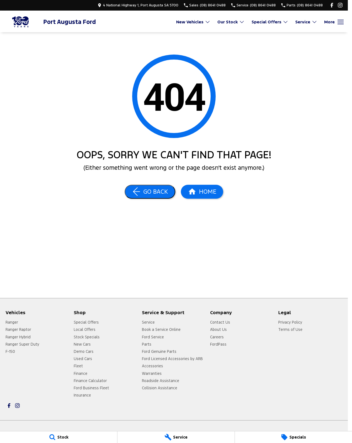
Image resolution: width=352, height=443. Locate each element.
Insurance (82, 395)
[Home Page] (21, 22)
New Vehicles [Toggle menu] (193, 21)
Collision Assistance (159, 387)
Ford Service (153, 336)
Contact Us (220, 322)
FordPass (218, 344)
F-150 (10, 351)
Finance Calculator (90, 380)
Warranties (152, 373)
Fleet (78, 365)
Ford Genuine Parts (159, 351)
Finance (80, 373)
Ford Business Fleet (91, 387)
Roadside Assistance (160, 380)
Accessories (152, 365)
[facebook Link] (331, 5)
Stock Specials (87, 336)
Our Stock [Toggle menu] (231, 21)
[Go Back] (150, 192)
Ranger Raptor (18, 329)
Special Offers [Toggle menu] (270, 21)
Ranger (12, 322)
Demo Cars (83, 351)
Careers (217, 336)
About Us (218, 329)
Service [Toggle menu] (306, 21)
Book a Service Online (161, 329)
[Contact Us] (138, 5)
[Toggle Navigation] (334, 22)
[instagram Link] (340, 5)
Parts (146, 344)
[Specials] (293, 437)
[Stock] (58, 437)
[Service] (176, 437)
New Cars (82, 344)
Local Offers (84, 329)
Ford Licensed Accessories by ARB (172, 358)
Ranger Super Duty (22, 344)
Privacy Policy (290, 322)
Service (148, 322)
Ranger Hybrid (18, 336)
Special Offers (86, 322)
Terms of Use (290, 329)
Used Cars (83, 358)
